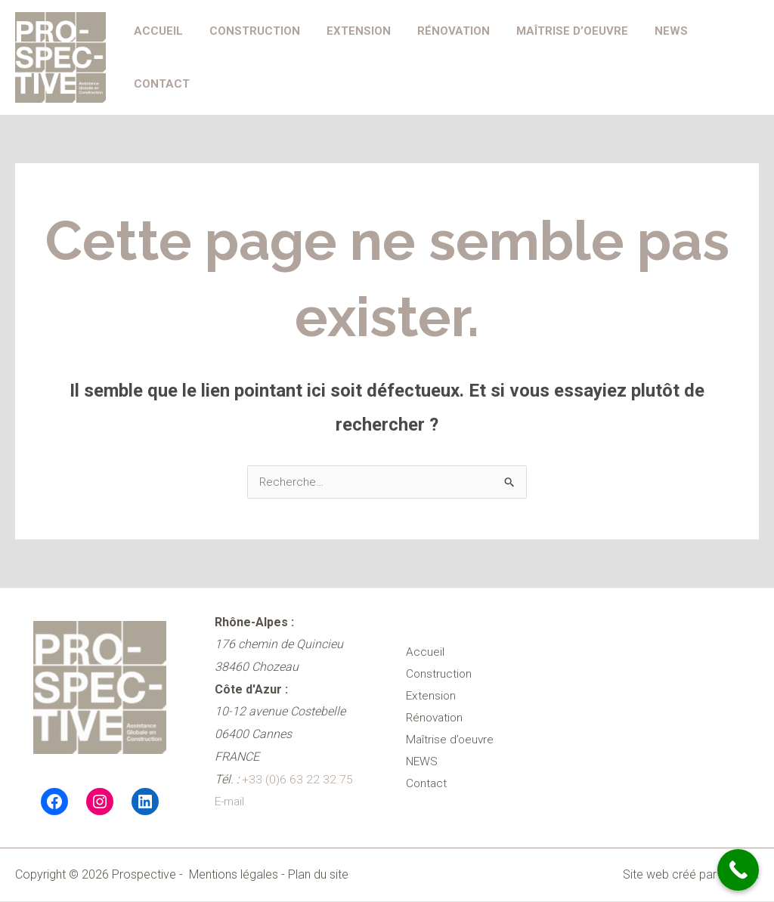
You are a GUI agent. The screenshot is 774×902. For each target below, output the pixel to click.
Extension (351, 57)
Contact (720, 57)
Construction (251, 57)
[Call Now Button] (738, 870)
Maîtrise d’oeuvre (557, 57)
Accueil (158, 57)
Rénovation (442, 57)
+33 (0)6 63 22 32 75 (297, 780)
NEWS (652, 57)
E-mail (231, 802)
